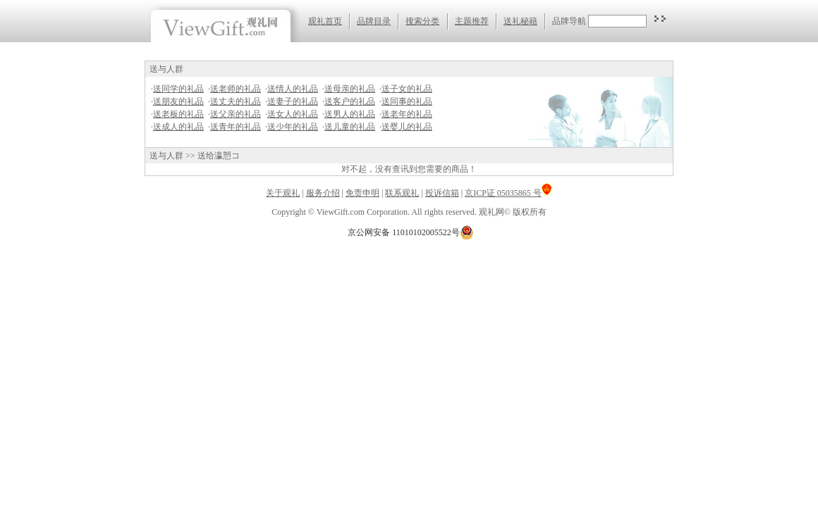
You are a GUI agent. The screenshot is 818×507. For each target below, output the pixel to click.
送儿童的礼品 (349, 127)
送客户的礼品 (349, 101)
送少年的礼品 (292, 127)
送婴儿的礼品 (406, 127)
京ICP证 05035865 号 (508, 193)
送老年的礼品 (406, 114)
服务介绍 (323, 193)
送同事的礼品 (406, 101)
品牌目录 (374, 21)
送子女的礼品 (406, 89)
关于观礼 (283, 193)
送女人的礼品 (292, 114)
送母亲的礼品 (349, 89)
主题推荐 (472, 21)
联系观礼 (402, 193)
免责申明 (362, 193)
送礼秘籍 (520, 21)
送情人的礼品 (292, 89)
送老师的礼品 (235, 89)
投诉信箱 (442, 193)
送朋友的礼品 (178, 101)
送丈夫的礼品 (235, 101)
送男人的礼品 (349, 114)
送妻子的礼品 (292, 101)
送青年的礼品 (235, 127)
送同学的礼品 (178, 89)
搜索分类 (422, 21)
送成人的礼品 (178, 127)
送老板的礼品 (178, 114)
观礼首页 (325, 21)
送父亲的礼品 (235, 114)
